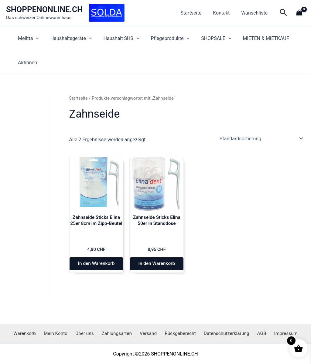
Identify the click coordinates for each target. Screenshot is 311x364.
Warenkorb (33, 333)
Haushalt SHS (117, 38)
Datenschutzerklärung (222, 333)
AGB (256, 333)
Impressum (277, 333)
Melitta (27, 38)
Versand (148, 333)
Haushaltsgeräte (68, 38)
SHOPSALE (208, 38)
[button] (283, 12)
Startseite (195, 13)
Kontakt (224, 13)
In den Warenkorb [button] (96, 267)
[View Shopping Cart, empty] (299, 12)
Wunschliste (255, 13)
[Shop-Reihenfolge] (261, 138)
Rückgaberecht (178, 333)
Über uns (88, 333)
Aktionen (26, 62)
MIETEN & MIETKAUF (256, 38)
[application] (35, 38)
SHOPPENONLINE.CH (44, 9)
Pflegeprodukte (164, 38)
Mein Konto (62, 333)
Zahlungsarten (118, 333)
